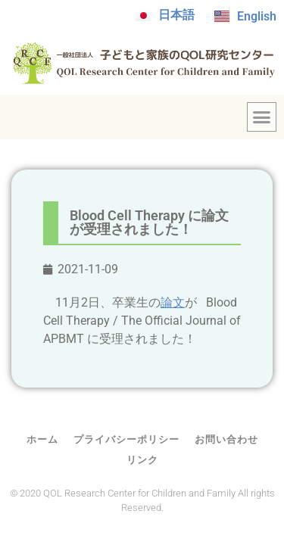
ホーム (42, 439)
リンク (142, 460)
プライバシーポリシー (126, 439)
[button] (262, 117)
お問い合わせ (226, 439)
